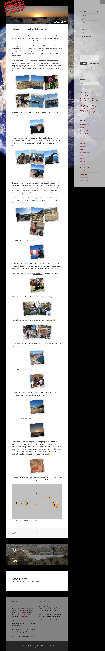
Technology (86, 40)
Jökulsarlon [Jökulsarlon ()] (82, 113)
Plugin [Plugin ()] (94, 111)
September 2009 (85, 177)
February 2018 (84, 124)
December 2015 (85, 137)
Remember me (94, 63)
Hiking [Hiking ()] (81, 103)
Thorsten (23, 612)
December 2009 (85, 168)
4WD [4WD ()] (94, 113)
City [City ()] (90, 101)
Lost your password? (86, 68)
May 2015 (83, 149)
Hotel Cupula (37, 273)
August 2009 (84, 180)
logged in (25, 581)
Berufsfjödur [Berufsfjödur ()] (89, 113)
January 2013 (84, 158)
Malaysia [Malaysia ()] (89, 96)
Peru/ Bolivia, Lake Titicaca (49, 532)
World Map (84, 15)
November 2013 (85, 152)
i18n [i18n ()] (81, 108)
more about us (24, 616)
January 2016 (84, 134)
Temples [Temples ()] (89, 111)
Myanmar (84, 26)
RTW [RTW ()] (91, 105)
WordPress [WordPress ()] (84, 106)
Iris (25, 532)
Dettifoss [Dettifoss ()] (82, 100)
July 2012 (83, 161)
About (84, 43)
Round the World (86, 36)
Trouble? (82, 71)
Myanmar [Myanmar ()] (91, 108)
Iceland (83, 22)
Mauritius (84, 29)
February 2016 (84, 131)
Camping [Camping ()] (83, 111)
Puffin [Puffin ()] (96, 106)
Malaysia (84, 33)
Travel (84, 11)
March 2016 (83, 127)
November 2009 (85, 171)
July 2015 (83, 143)
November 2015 (85, 140)
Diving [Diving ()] (85, 108)
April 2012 (83, 165)
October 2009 (84, 174)
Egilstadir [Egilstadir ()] (93, 98)
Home (84, 8)
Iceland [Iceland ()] (95, 100)
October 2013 (84, 155)
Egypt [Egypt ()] (94, 96)
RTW (13, 534)
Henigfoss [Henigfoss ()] (92, 103)
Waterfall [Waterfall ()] (83, 96)
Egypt (83, 19)
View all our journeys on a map (26, 521)
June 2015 (83, 146)
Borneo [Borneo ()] (82, 98)
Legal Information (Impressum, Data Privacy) (37, 647)
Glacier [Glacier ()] (86, 100)
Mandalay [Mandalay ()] (86, 103)
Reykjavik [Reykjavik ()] (88, 98)
